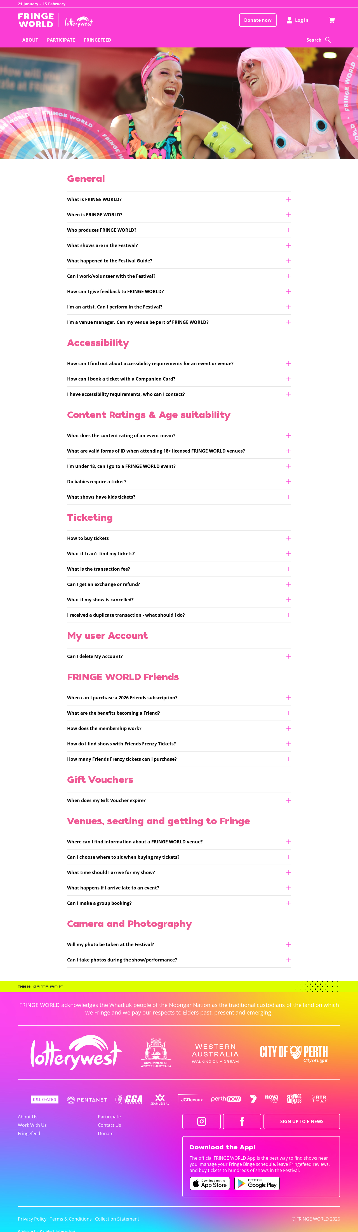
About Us (27, 1117)
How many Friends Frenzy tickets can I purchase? (122, 759)
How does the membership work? (104, 728)
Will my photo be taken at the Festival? (110, 944)
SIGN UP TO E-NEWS (302, 1121)
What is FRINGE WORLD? (94, 199)
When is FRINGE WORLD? (95, 215)
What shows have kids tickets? (101, 497)
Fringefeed (29, 1133)
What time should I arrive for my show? (111, 872)
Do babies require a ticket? (96, 482)
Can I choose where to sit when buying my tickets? (123, 857)
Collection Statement (117, 1219)
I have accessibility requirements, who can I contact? (126, 394)
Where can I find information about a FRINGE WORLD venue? (135, 842)
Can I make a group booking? (99, 903)
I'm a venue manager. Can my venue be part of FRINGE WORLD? (138, 322)
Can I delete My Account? (95, 656)
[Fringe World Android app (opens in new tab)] (257, 1183)
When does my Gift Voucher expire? (106, 800)
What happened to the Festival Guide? (109, 261)
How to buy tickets (88, 538)
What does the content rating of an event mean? (121, 435)
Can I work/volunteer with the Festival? (111, 276)
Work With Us (32, 1125)
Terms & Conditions (71, 1219)
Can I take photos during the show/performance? (122, 960)
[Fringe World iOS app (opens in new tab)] (210, 1183)
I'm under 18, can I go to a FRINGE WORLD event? (121, 466)
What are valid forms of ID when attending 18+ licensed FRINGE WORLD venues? (156, 451)
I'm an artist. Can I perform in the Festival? (114, 307)
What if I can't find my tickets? (101, 554)
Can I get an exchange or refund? (103, 584)
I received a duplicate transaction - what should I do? (126, 615)
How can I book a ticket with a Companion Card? (121, 379)
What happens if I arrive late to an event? (113, 888)
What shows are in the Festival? (102, 245)
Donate (106, 1133)
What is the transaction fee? (98, 569)
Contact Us (109, 1125)
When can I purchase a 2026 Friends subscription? (122, 698)
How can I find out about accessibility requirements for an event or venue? (150, 363)
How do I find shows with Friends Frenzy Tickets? (121, 744)
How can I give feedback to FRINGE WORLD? (115, 291)
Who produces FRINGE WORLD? (101, 230)
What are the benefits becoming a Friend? (113, 713)
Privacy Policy (32, 1219)
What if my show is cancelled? (100, 600)
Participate (109, 1117)
